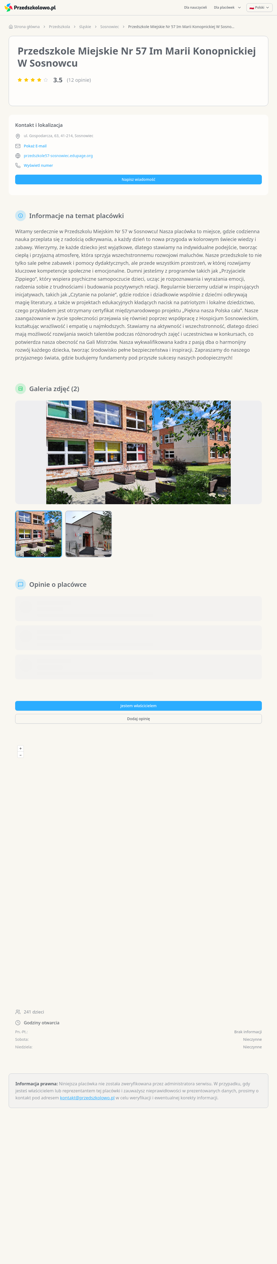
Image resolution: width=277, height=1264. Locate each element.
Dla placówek (228, 7)
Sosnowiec (109, 26)
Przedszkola (59, 26)
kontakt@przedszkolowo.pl (87, 1098)
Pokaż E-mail (35, 145)
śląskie (85, 26)
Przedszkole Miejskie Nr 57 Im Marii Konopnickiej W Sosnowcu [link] (182, 26)
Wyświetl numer (38, 165)
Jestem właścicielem (138, 705)
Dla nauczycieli (195, 7)
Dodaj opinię (138, 718)
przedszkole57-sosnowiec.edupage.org (58, 155)
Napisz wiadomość (138, 179)
